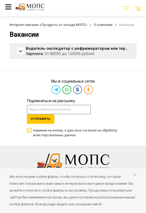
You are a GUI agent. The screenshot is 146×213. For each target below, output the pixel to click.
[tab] (73, 51)
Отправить (41, 119)
